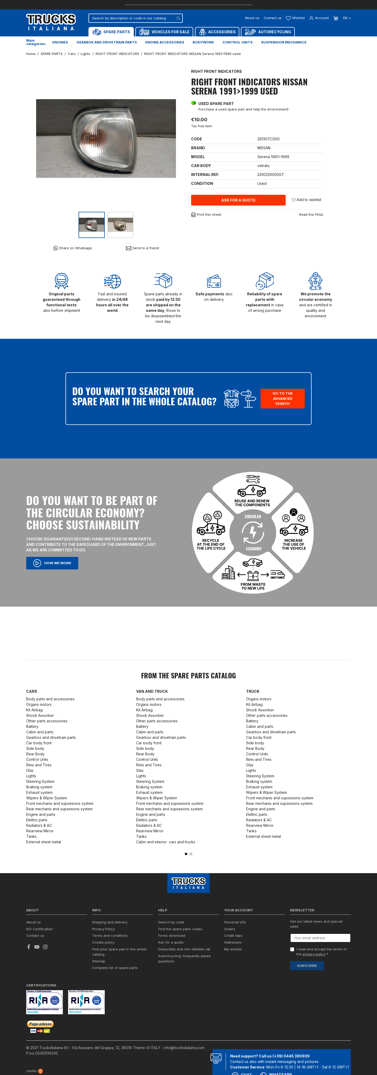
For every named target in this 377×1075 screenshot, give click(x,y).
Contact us (273, 18)
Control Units (37, 759)
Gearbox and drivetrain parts (106, 42)
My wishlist (233, 949)
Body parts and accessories (50, 699)
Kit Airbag (34, 710)
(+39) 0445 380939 (291, 1056)
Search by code (171, 922)
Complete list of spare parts (115, 968)
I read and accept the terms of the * (321, 951)
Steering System (40, 781)
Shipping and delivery (109, 922)
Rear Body (35, 754)
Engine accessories (164, 42)
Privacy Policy (103, 929)
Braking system (39, 787)
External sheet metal (43, 842)
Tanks (31, 836)
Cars (31, 691)
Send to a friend (142, 248)
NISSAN (263, 148)
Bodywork (203, 42)
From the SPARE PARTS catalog (188, 676)
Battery (32, 726)
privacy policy (314, 954)
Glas (30, 770)
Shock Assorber (40, 715)
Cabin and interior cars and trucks (165, 842)
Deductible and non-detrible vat (184, 949)
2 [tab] (190, 853)
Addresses (233, 942)
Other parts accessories (47, 721)
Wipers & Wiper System (46, 798)
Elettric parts (36, 820)
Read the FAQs (311, 214)
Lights (31, 776)
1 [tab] (186, 853)
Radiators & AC (39, 825)
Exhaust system (40, 792)
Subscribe (307, 965)
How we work (52, 563)
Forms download (171, 935)
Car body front (39, 743)
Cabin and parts (39, 732)
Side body (35, 748)
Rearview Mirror (40, 831)
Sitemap (98, 961)
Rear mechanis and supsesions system (59, 809)
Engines (60, 42)
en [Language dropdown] (346, 18)
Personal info (235, 922)
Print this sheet (206, 214)
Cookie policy (103, 942)
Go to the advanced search (283, 398)
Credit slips (233, 935)
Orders (229, 929)
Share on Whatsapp (72, 248)
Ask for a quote (238, 200)
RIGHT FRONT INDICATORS (216, 71)
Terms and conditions (110, 935)
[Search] (135, 18)
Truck (252, 691)
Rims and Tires (39, 765)
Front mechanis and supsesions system (59, 803)
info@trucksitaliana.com (184, 1047)
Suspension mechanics (284, 42)
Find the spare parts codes (180, 929)
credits (34, 1071)
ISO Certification (39, 929)
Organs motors (39, 704)
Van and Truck (152, 691)
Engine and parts (40, 814)
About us (252, 18)
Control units (238, 42)
